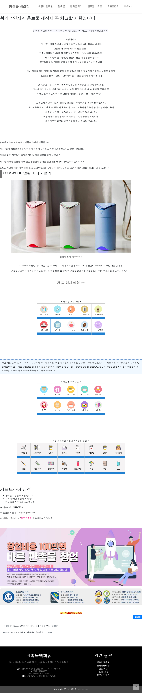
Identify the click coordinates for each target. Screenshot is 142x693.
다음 (13, 518)
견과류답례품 (103, 665)
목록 (138, 617)
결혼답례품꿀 (103, 662)
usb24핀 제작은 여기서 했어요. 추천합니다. (27, 632)
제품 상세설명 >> (71, 283)
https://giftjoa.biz (27, 512)
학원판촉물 (44, 366)
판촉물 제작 (76, 6)
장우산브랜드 (103, 675)
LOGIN (127, 6)
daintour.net (82, 689)
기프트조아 (113, 6)
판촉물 (61, 6)
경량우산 (103, 668)
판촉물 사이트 (95, 6)
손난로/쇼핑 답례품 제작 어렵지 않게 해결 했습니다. (30, 625)
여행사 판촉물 (45, 6)
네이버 (6, 518)
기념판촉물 (103, 672)
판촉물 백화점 (19, 7)
